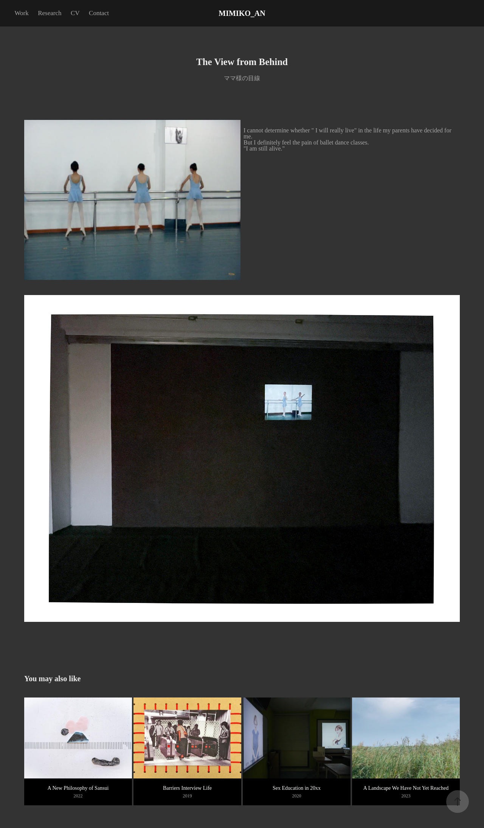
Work (21, 13)
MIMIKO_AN (242, 13)
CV (75, 13)
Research (49, 13)
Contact (99, 13)
